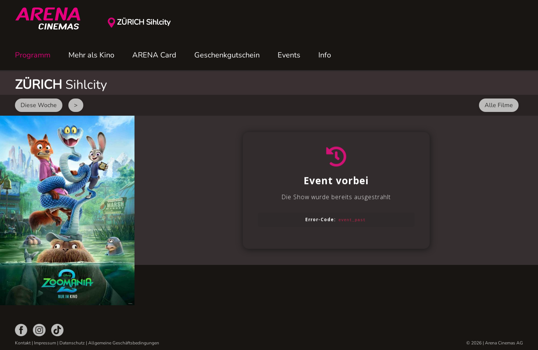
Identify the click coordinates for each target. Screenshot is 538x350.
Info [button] (324, 55)
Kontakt (23, 343)
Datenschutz (72, 343)
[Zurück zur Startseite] (52, 18)
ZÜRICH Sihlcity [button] (143, 22)
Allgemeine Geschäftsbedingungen (123, 343)
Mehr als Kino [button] (91, 55)
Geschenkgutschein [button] (227, 55)
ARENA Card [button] (154, 55)
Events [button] (289, 55)
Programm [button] (32, 55)
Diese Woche (39, 105)
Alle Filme (499, 105)
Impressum (45, 343)
